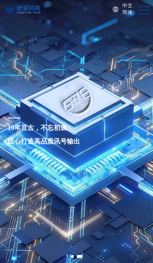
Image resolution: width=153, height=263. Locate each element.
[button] (72, 256)
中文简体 (127, 9)
